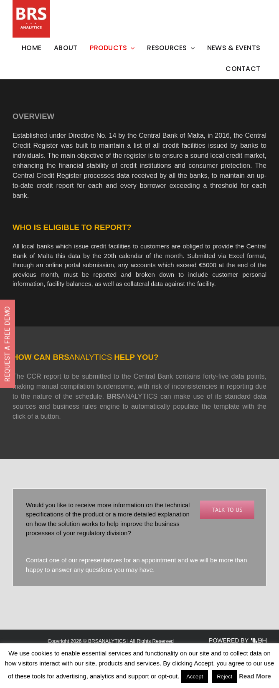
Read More (255, 676)
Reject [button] (224, 676)
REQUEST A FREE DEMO (7, 344)
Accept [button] (194, 676)
